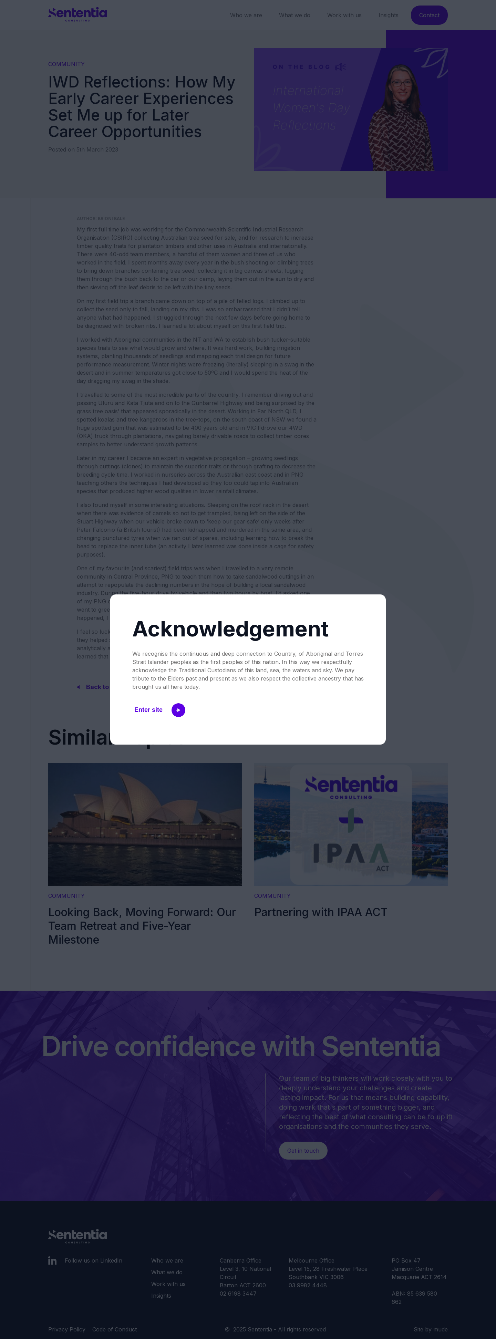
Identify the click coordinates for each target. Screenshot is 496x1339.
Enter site (159, 710)
